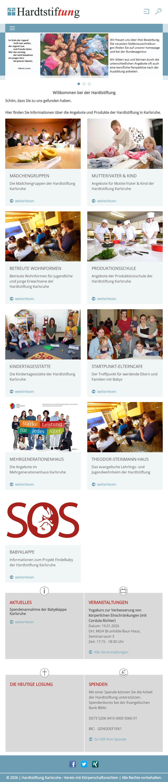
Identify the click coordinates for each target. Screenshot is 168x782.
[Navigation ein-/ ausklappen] (13, 28)
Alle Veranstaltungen (111, 652)
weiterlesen (24, 201)
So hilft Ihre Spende (110, 739)
